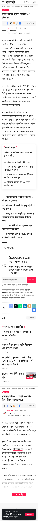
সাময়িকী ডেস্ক (10, 28)
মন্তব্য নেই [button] (31, 318)
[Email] (13, 23)
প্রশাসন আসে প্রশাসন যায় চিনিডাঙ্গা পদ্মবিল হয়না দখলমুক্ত (18, 176)
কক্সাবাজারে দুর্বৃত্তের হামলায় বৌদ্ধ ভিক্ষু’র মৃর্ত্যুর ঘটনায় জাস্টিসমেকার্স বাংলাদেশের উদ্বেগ (17, 361)
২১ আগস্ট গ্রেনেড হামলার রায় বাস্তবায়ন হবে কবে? (17, 227)
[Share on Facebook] (7, 23)
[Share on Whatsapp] (20, 306)
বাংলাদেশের (17, 449)
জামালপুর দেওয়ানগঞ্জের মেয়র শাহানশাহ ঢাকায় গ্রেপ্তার (17, 235)
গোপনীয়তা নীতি (8, 514)
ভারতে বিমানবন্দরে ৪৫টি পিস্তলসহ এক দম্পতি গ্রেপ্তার (17, 346)
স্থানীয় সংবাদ (5, 10)
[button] (29, 514)
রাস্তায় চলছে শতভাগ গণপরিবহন (19, 162)
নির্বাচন (12, 248)
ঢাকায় (14, 441)
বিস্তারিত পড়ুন (19, 494)
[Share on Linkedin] (25, 306)
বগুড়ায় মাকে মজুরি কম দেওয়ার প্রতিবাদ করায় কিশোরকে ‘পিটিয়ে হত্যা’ (18, 217)
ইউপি (8, 248)
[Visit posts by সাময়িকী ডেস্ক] (4, 31)
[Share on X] (10, 23)
